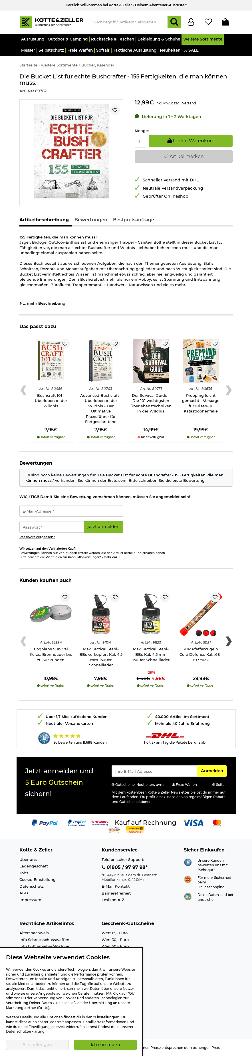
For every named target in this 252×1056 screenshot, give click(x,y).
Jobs (23, 873)
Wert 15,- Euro (115, 932)
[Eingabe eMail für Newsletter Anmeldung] (154, 771)
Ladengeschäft (33, 866)
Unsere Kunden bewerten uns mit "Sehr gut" (212, 865)
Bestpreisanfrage (133, 219)
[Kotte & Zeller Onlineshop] (52, 21)
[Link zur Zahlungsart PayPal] (45, 822)
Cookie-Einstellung (37, 879)
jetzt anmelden (104, 526)
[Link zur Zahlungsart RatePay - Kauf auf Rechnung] (100, 822)
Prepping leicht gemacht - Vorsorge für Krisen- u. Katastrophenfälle (200, 403)
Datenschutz (31, 886)
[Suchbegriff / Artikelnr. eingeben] (129, 22)
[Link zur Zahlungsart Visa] (192, 822)
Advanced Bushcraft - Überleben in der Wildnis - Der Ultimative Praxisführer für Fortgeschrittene (101, 408)
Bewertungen (90, 219)
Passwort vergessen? (37, 537)
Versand (189, 103)
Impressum (30, 899)
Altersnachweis (34, 932)
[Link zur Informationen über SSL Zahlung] (188, 896)
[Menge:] (140, 141)
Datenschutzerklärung (25, 1031)
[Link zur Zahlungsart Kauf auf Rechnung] (145, 822)
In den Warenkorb (191, 140)
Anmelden (214, 770)
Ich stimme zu (105, 1044)
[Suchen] (174, 22)
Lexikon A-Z (113, 899)
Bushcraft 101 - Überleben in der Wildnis (51, 400)
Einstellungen (37, 1044)
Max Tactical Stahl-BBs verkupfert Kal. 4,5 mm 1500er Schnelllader (100, 657)
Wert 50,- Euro (115, 946)
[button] (32, 39)
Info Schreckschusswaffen (44, 939)
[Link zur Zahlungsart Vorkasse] (114, 829)
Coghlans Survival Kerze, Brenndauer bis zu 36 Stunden (51, 654)
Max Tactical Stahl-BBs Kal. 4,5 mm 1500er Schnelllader (151, 654)
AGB (23, 893)
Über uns (28, 859)
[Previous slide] (24, 390)
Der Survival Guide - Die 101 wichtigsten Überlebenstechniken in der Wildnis (151, 403)
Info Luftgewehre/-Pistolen (44, 946)
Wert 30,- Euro (115, 939)
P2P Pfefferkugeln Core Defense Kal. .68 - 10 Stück (201, 654)
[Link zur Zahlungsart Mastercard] (217, 822)
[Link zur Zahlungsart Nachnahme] (135, 829)
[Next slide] (229, 390)
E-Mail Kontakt (116, 886)
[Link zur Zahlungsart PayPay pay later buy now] (77, 822)
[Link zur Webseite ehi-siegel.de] (188, 879)
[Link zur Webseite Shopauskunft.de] (188, 861)
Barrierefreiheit (116, 893)
